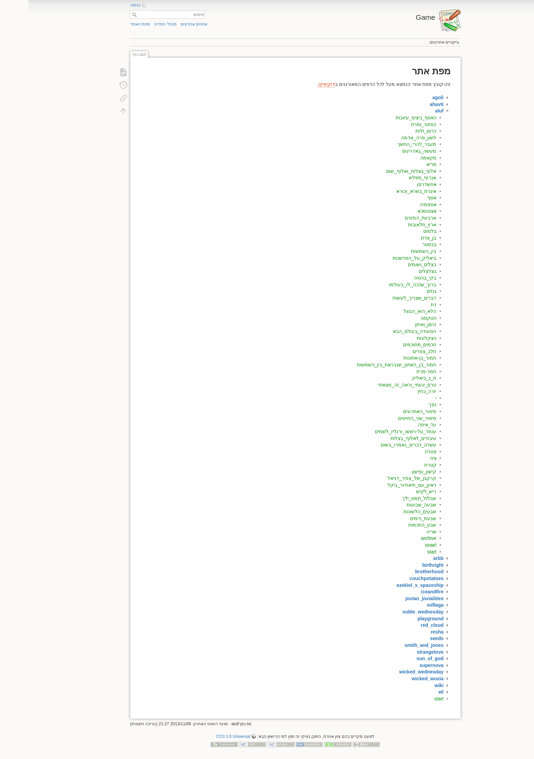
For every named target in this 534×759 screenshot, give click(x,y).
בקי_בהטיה (396, 277)
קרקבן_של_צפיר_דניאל (383, 478)
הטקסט (400, 318)
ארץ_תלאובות (394, 224)
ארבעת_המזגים (392, 218)
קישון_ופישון (395, 471)
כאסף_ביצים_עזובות (387, 117)
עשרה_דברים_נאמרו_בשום (380, 444)
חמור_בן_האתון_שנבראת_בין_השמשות (368, 364)
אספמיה (400, 204)
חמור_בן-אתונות (391, 358)
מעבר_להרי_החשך (388, 144)
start (403, 552)
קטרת (402, 465)
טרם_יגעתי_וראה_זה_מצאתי (379, 385)
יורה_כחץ (398, 391)
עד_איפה (399, 424)
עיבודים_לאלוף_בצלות (385, 438)
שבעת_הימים (395, 518)
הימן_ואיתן (397, 324)
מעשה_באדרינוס (391, 151)
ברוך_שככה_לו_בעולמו (384, 284)
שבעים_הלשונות (391, 511)
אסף (403, 197)
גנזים (403, 291)
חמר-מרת (398, 371)
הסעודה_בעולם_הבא (386, 331)
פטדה (402, 451)
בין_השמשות (395, 251)
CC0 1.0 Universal (205, 736)
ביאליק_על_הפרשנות (386, 258)
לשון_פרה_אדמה (390, 137)
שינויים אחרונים (165, 24)
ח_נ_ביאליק (396, 378)
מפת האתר (112, 24)
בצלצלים (399, 271)
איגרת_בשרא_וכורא (388, 191)
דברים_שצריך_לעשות (386, 298)
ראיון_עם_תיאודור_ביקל (383, 485)
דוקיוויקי (298, 84)
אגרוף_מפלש (394, 177)
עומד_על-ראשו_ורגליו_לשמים (377, 431)
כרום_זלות (397, 131)
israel (402, 545)
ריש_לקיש (398, 491)
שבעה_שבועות (393, 504)
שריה (403, 531)
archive (400, 538)
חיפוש (105, 14)
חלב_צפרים (396, 351)
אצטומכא (398, 211)
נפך (404, 404)
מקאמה (400, 158)
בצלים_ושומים (394, 264)
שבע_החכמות (394, 525)
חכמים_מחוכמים (391, 344)
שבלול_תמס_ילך (391, 498)
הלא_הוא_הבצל (391, 311)
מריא (403, 164)
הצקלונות (398, 338)
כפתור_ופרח (395, 124)
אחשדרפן (398, 184)
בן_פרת (400, 238)
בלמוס (401, 231)
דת (405, 304)
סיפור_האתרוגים (391, 411)
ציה (404, 458)
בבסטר (401, 244)
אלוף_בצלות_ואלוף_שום (383, 171)
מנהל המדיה (137, 24)
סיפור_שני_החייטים (389, 418)
